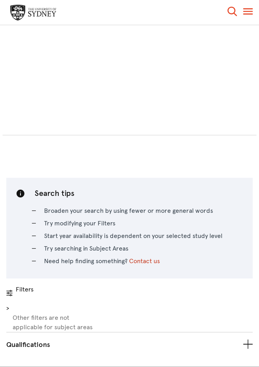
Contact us (144, 261)
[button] (232, 13)
